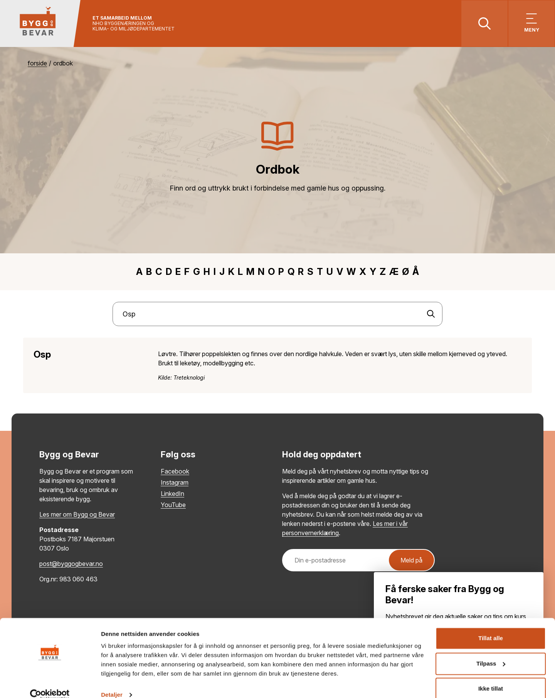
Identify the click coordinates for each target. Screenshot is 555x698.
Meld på (411, 561)
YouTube (173, 505)
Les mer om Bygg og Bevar (77, 515)
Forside (37, 64)
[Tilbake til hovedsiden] (41, 24)
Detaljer (112, 683)
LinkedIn (172, 494)
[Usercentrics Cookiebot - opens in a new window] (50, 683)
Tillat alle (490, 626)
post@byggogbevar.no (71, 564)
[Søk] (430, 315)
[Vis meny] (531, 24)
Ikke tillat (490, 676)
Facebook (175, 472)
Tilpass (490, 651)
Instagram (174, 483)
